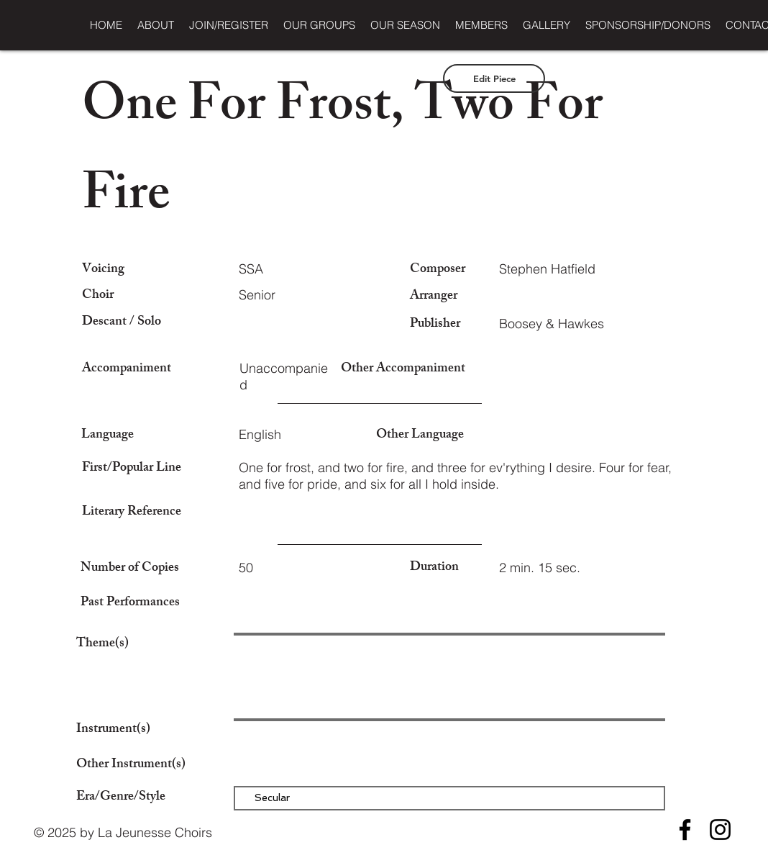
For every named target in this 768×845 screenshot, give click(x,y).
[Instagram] (720, 829)
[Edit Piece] (494, 78)
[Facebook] (685, 829)
